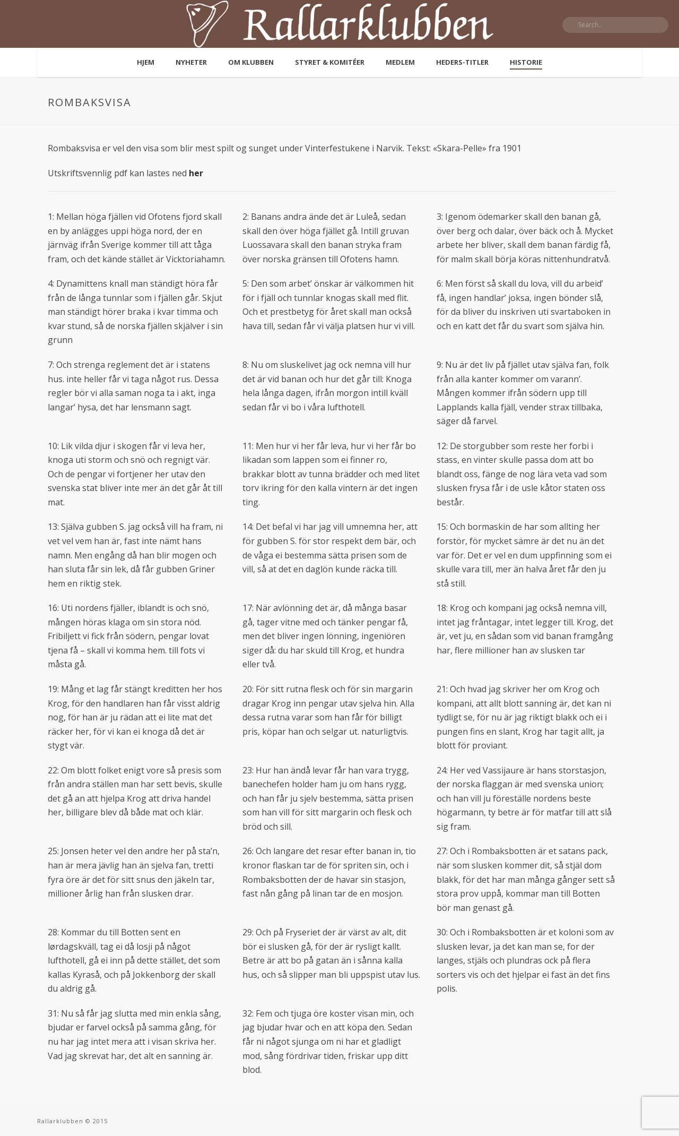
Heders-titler (462, 62)
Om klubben (251, 62)
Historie (526, 62)
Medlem (400, 62)
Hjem (145, 62)
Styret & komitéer (329, 62)
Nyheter (191, 62)
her (196, 173)
